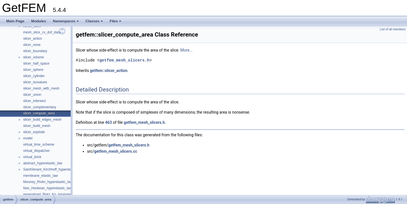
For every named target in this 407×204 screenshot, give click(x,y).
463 (108, 122)
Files (116, 21)
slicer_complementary (39, 107)
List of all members (393, 29)
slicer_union (32, 95)
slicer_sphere (33, 70)
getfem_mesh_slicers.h (124, 60)
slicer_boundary (35, 51)
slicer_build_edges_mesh (42, 120)
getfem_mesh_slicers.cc (115, 151)
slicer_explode (34, 132)
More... (186, 50)
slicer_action (32, 39)
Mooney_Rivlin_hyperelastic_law (47, 182)
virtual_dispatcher (36, 151)
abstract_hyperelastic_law (42, 163)
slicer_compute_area (39, 113)
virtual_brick (32, 157)
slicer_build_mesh (36, 126)
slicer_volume (33, 57)
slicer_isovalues (35, 82)
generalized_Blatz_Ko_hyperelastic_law (53, 194)
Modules (38, 21)
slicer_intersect (34, 101)
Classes (94, 21)
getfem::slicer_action (108, 70)
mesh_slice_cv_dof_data (41, 32)
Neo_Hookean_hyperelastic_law (47, 188)
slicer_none (31, 45)
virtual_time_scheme (38, 144)
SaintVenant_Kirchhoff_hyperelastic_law (53, 169)
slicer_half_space (36, 63)
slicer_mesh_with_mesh (41, 88)
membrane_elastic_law (40, 176)
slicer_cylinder (34, 76)
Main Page (15, 21)
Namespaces (66, 21)
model (28, 138)
